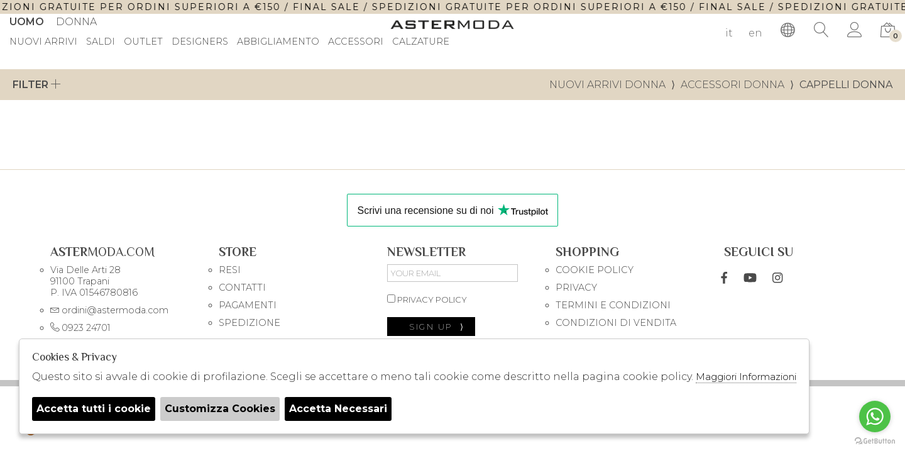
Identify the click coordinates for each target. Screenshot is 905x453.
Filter (37, 85)
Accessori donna (732, 85)
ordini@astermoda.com (109, 310)
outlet (143, 42)
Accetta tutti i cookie (93, 409)
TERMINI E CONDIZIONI (613, 305)
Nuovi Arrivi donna (607, 85)
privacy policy (427, 299)
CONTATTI (242, 287)
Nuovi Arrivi (43, 42)
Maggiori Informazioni (746, 377)
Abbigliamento (278, 42)
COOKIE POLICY (595, 270)
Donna (76, 22)
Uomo (26, 22)
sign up (437, 327)
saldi (100, 42)
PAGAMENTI (248, 305)
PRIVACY (576, 287)
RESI (230, 270)
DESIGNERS (200, 42)
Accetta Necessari (338, 409)
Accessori (355, 42)
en (755, 33)
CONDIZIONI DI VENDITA (616, 322)
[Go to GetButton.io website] (875, 440)
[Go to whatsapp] (875, 416)
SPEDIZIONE (249, 322)
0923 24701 (80, 327)
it (729, 33)
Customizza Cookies (220, 409)
